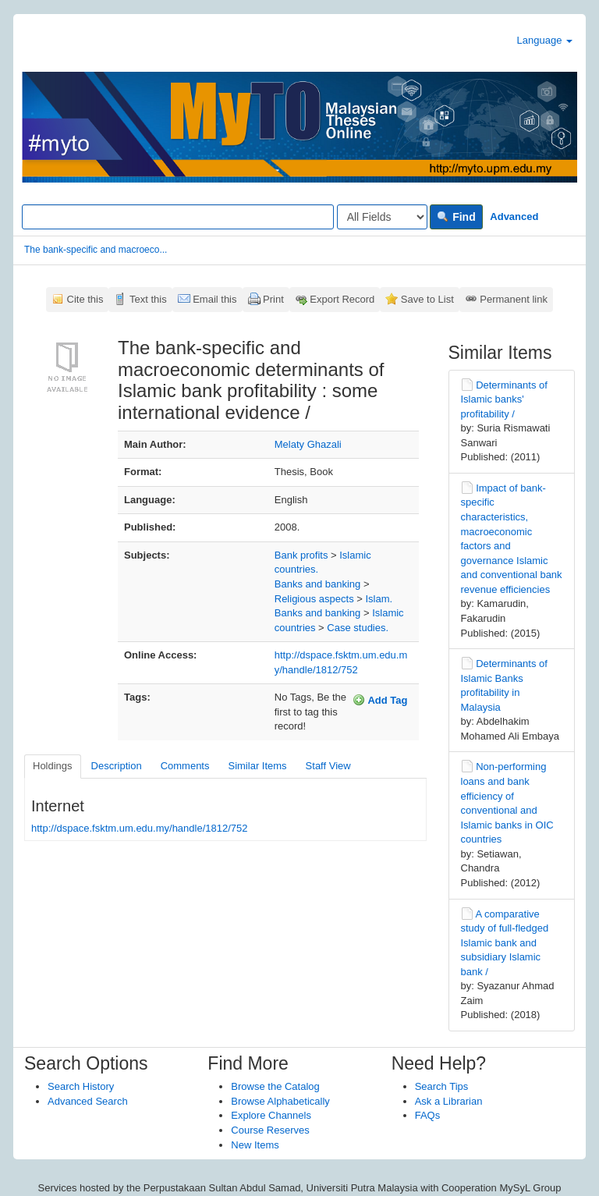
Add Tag (380, 700)
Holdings (53, 766)
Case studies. (357, 627)
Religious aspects (314, 599)
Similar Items (257, 766)
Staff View (328, 766)
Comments (185, 766)
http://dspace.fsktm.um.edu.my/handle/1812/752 (139, 828)
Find (456, 217)
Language (544, 40)
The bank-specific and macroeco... (95, 249)
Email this (214, 299)
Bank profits (301, 555)
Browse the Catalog (275, 1086)
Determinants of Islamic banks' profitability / (504, 399)
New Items (254, 1145)
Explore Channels (271, 1115)
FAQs (428, 1115)
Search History (81, 1086)
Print (273, 299)
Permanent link (514, 299)
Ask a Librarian (449, 1101)
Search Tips (442, 1086)
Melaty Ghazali (308, 444)
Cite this (85, 299)
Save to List (427, 299)
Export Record (342, 299)
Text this (148, 299)
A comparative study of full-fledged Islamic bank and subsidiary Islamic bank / (505, 943)
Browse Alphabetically (280, 1101)
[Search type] (382, 216)
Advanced (514, 216)
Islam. (378, 599)
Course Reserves (270, 1130)
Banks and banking (318, 584)
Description (116, 766)
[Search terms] (178, 216)
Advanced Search (88, 1101)
